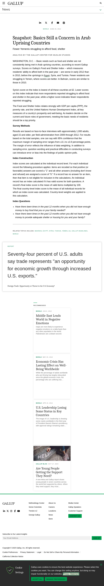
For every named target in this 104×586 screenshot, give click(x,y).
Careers (52, 507)
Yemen (65, 231)
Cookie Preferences (10, 552)
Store (51, 519)
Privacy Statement (27, 552)
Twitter (7, 511)
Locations (52, 511)
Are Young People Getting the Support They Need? (49, 472)
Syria (51, 231)
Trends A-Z (33, 511)
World (15, 234)
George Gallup (34, 515)
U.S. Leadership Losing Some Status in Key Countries (51, 411)
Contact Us (75, 516)
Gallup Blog (41, 464)
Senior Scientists (35, 507)
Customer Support (75, 511)
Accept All (37, 579)
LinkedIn (4, 511)
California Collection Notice (12, 556)
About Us (52, 503)
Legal (39, 552)
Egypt (47, 75)
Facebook (15, 511)
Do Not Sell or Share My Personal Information (61, 552)
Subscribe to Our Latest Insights (14, 534)
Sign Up (96, 538)
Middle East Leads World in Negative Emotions (48, 319)
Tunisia (58, 231)
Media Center (73, 503)
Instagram (11, 511)
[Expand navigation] (3, 3)
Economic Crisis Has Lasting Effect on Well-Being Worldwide (51, 365)
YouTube (18, 511)
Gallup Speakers (74, 507)
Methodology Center (36, 503)
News (51, 515)
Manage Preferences (55, 579)
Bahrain (38, 231)
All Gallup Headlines (78, 231)
